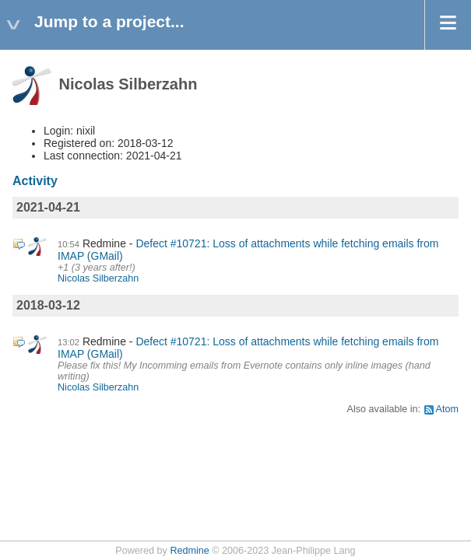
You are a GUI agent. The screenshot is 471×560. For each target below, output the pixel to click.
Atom (447, 409)
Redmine (189, 550)
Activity (35, 180)
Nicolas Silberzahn (98, 278)
